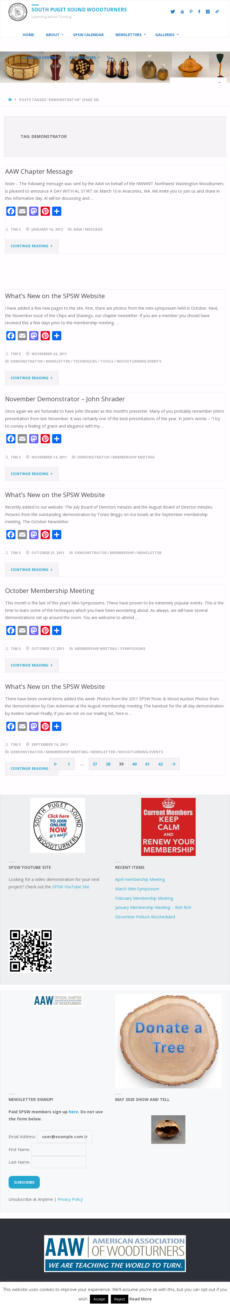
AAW (77, 229)
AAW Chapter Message (39, 171)
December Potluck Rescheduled (145, 916)
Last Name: (48, 1161)
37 (95, 763)
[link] (108, 57)
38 (108, 763)
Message (94, 229)
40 (134, 763)
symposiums (133, 647)
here (73, 1111)
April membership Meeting (140, 878)
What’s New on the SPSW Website (55, 295)
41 (147, 763)
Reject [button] (119, 1299)
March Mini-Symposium (137, 888)
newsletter (58, 360)
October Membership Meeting (49, 590)
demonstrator (27, 360)
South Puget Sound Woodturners (79, 9)
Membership (122, 552)
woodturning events (139, 360)
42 (160, 763)
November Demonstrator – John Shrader (65, 398)
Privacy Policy (70, 1198)
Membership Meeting (134, 456)
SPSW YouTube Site (70, 886)
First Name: (48, 1148)
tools (106, 360)
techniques (85, 360)
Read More (140, 1299)
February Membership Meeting (144, 897)
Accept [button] (99, 1299)
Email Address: (51, 1135)
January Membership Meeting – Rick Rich (153, 906)
